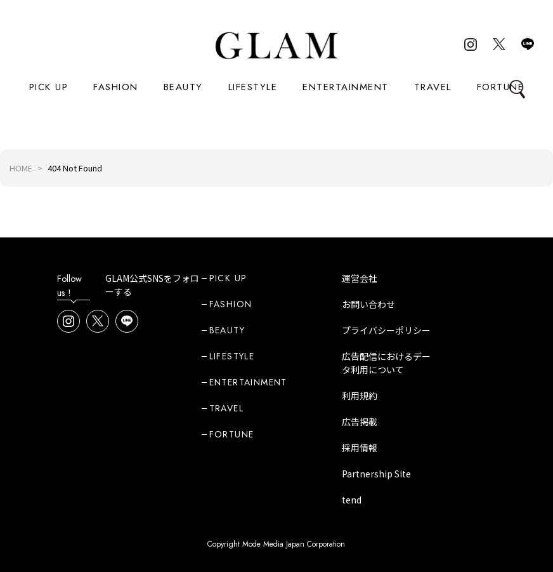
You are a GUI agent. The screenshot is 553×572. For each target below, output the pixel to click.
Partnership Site (376, 473)
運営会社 (359, 278)
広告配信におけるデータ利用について (386, 363)
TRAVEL (433, 87)
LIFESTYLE (253, 87)
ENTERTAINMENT (346, 87)
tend (351, 499)
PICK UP (48, 87)
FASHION (115, 87)
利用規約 (359, 395)
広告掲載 (359, 421)
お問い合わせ (368, 304)
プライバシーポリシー (386, 330)
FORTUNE (500, 87)
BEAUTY (183, 87)
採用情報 (359, 447)
